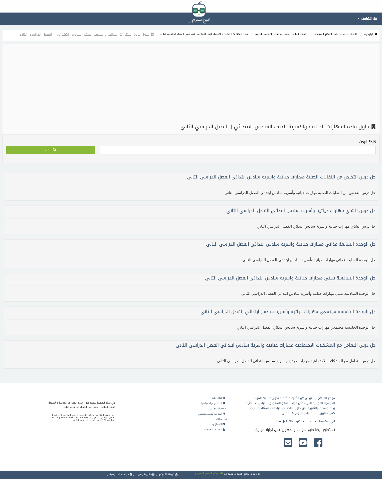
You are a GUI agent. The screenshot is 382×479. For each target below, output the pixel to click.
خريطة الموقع (168, 474)
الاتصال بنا (218, 424)
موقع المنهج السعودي (209, 473)
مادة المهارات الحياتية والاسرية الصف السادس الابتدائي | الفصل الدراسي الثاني (204, 34)
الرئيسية (370, 34)
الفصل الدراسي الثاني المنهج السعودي (335, 34)
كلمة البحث (367, 142)
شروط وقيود (145, 474)
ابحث (50, 149)
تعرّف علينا (218, 398)
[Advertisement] (191, 84)
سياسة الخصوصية (214, 429)
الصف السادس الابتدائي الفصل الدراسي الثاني (280, 34)
